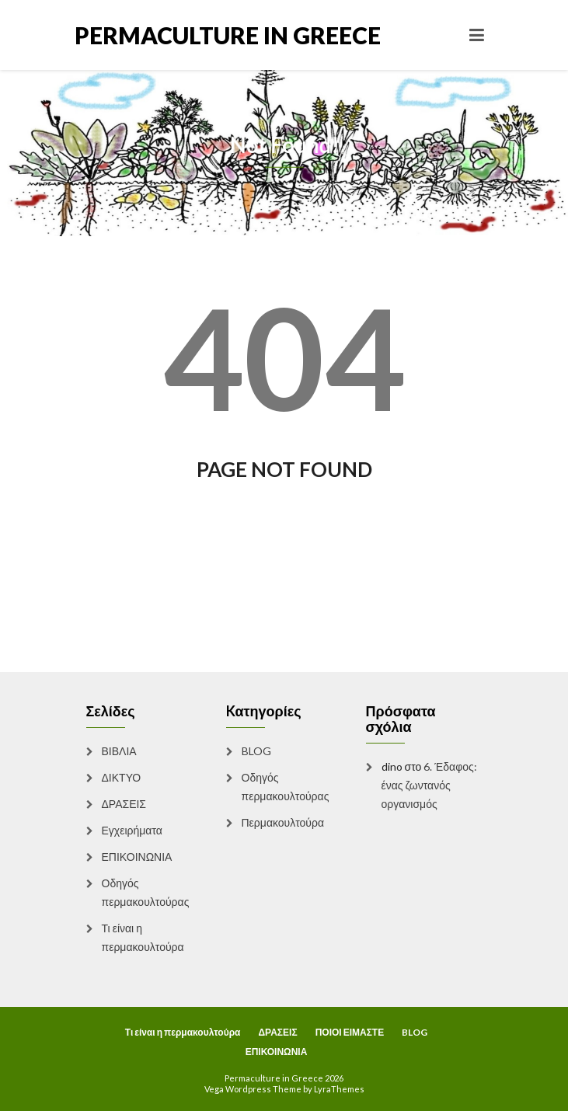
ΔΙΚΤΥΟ (121, 777)
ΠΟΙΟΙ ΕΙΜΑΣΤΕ (350, 1032)
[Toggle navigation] (476, 35)
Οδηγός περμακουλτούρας (146, 892)
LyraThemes (339, 1089)
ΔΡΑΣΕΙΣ (124, 803)
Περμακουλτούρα (283, 822)
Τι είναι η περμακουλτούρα (143, 937)
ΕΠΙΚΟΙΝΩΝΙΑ (137, 856)
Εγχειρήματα (132, 830)
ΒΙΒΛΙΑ (119, 751)
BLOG (256, 751)
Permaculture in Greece (179, 35)
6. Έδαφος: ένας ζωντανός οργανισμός (429, 785)
